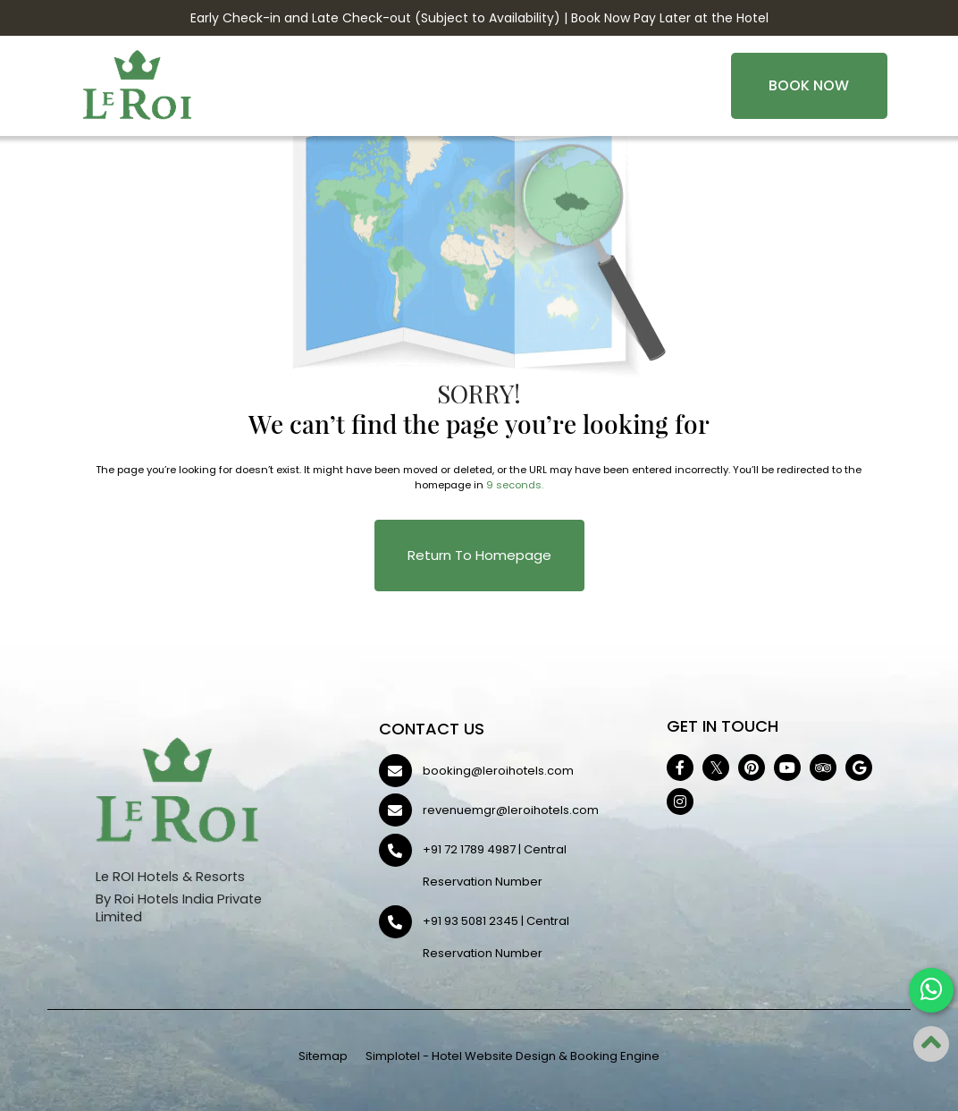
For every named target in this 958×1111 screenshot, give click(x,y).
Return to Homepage (479, 555)
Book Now (809, 85)
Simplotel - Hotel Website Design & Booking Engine (513, 1055)
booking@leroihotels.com (498, 770)
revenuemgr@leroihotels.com (511, 809)
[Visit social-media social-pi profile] (751, 767)
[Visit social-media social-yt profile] (787, 767)
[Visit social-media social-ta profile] (823, 767)
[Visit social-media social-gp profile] (858, 767)
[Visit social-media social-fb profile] (680, 767)
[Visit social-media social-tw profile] (715, 767)
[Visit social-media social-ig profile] (680, 801)
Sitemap (323, 1055)
